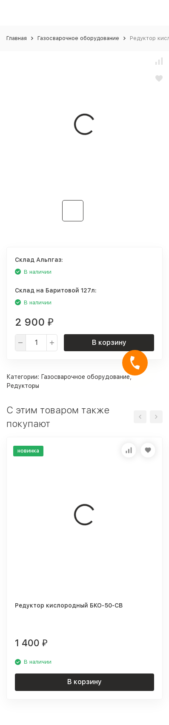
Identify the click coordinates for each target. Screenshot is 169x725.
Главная (16, 38)
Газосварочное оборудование (78, 38)
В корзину (109, 342)
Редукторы (22, 385)
